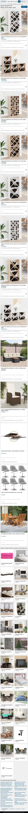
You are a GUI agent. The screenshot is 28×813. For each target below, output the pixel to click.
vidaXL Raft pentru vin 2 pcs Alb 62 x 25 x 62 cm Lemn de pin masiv (13, 37)
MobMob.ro (4, 1)
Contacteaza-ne (12, 808)
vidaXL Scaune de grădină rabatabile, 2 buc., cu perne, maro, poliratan (13, 410)
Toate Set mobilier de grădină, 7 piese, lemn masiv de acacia (9, 544)
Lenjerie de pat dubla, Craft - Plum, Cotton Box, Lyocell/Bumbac (6, 796)
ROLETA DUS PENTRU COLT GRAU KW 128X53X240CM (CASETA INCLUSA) (6, 790)
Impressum (18, 808)
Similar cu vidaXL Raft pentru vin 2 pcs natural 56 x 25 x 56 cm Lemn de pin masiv (13, 130)
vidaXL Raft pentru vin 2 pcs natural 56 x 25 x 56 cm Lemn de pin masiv (13, 120)
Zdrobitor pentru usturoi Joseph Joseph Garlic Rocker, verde (21, 800)
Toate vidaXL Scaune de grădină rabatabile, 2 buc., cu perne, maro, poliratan (12, 420)
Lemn (5, 4)
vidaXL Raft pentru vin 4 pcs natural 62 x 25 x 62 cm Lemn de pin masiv (13, 79)
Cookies (23, 808)
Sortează (23, 6)
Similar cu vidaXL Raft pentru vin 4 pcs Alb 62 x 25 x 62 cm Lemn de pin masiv (12, 337)
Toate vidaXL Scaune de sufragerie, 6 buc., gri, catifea (9, 503)
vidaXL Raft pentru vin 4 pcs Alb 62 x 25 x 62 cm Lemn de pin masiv (13, 327)
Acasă (2, 4)
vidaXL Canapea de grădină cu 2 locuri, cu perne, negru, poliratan (13, 369)
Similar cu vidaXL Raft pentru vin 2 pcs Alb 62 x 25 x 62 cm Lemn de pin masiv (12, 47)
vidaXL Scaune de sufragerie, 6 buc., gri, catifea (11, 492)
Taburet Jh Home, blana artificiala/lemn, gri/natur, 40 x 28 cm (21, 786)
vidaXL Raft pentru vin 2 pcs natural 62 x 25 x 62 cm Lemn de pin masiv (13, 162)
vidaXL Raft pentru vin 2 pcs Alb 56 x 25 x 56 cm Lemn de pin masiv (13, 244)
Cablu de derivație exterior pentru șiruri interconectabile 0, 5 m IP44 (7, 800)
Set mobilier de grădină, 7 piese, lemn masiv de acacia (13, 533)
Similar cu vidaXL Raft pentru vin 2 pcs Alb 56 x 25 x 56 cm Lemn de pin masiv (12, 254)
